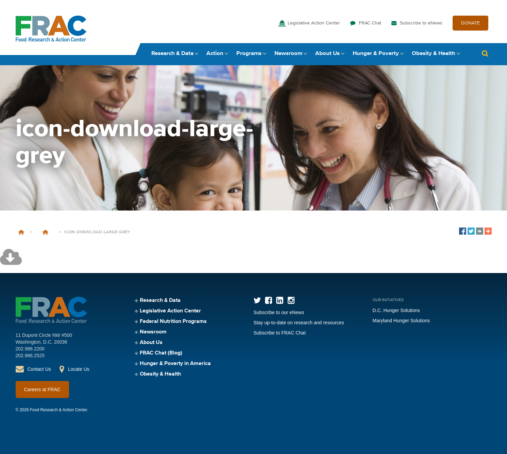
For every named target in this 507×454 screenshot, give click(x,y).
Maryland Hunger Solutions (401, 320)
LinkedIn (279, 300)
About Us (327, 53)
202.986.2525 (30, 355)
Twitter (257, 300)
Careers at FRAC (42, 389)
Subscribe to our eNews (279, 312)
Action (214, 53)
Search (485, 53)
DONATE (470, 23)
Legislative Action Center (314, 23)
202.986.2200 (30, 348)
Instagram (290, 300)
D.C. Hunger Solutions (396, 310)
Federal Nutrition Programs (173, 321)
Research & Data (172, 53)
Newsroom (288, 53)
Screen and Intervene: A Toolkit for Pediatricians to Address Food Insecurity (45, 232)
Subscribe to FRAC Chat (280, 332)
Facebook (268, 300)
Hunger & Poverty (376, 53)
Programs (248, 53)
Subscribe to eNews (421, 23)
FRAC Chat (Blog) (161, 353)
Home (21, 232)
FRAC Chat (370, 23)
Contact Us (39, 369)
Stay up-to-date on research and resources (299, 322)
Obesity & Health (433, 53)
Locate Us (78, 369)
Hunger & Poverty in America (175, 363)
